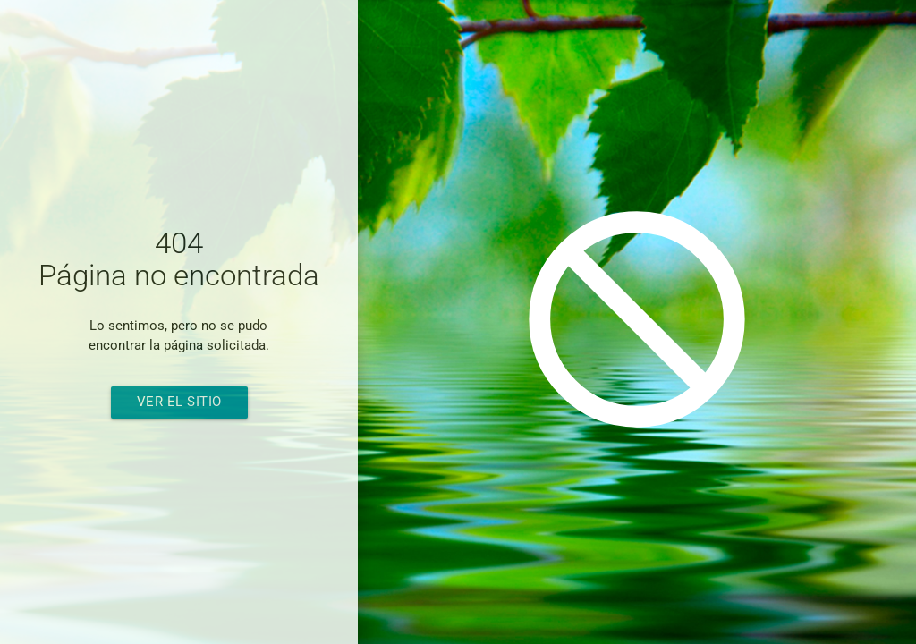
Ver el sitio (179, 402)
